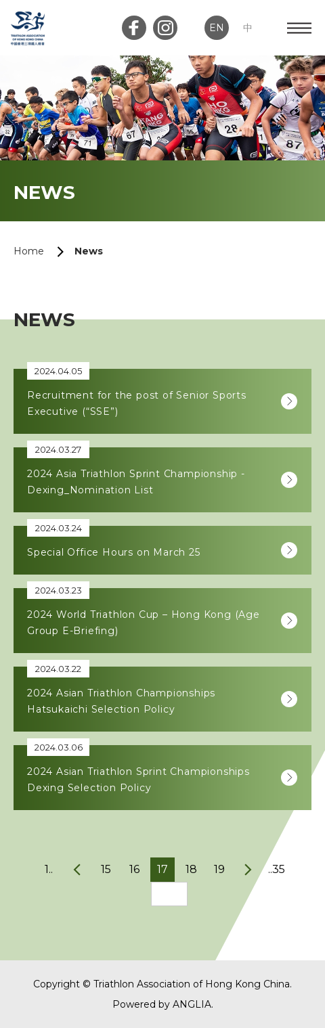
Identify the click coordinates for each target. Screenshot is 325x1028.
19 (219, 869)
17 (162, 869)
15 (106, 869)
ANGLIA (192, 1004)
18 (191, 869)
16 (134, 869)
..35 (276, 869)
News (88, 251)
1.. (49, 869)
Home (29, 251)
